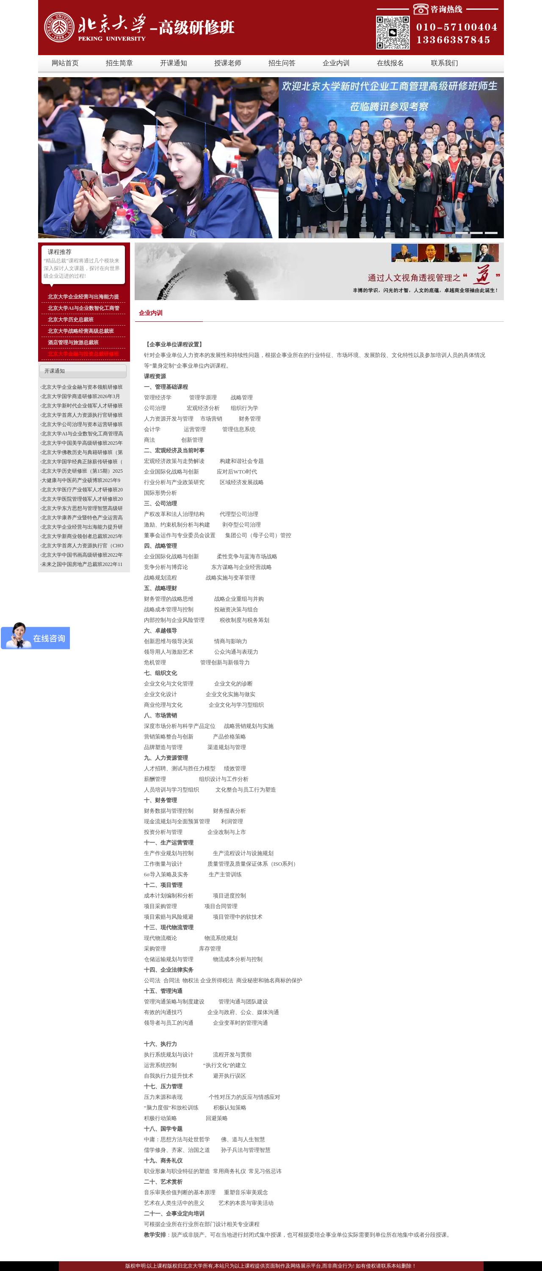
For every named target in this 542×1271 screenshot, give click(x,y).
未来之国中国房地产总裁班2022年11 (82, 564)
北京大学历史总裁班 (71, 320)
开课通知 (173, 63)
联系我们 (444, 63)
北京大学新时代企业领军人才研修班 (82, 406)
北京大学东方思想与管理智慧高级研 (82, 508)
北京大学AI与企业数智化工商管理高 (82, 434)
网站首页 (65, 63)
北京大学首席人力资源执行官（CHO (82, 546)
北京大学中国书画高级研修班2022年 (82, 555)
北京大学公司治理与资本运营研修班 (82, 424)
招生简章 (119, 63)
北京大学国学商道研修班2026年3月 (80, 396)
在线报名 (390, 63)
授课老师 (227, 63)
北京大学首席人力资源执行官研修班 (82, 415)
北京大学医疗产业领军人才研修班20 (82, 490)
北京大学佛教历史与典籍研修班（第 (82, 452)
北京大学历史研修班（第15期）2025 (82, 471)
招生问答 (282, 63)
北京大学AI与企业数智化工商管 (83, 308)
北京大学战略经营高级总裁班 (81, 331)
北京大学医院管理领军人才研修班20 (82, 499)
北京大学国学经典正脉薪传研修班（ (82, 462)
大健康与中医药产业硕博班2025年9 (80, 480)
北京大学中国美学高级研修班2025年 (82, 443)
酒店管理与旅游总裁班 (73, 343)
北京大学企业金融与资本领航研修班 (82, 387)
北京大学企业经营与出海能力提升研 (82, 527)
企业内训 (336, 63)
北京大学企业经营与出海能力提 (83, 297)
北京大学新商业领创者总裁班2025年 (82, 536)
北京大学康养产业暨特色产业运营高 (82, 518)
